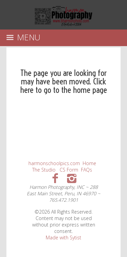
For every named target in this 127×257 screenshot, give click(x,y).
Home (89, 163)
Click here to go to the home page (63, 85)
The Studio (44, 169)
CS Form (69, 169)
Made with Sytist (63, 237)
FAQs (86, 169)
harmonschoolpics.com (54, 163)
